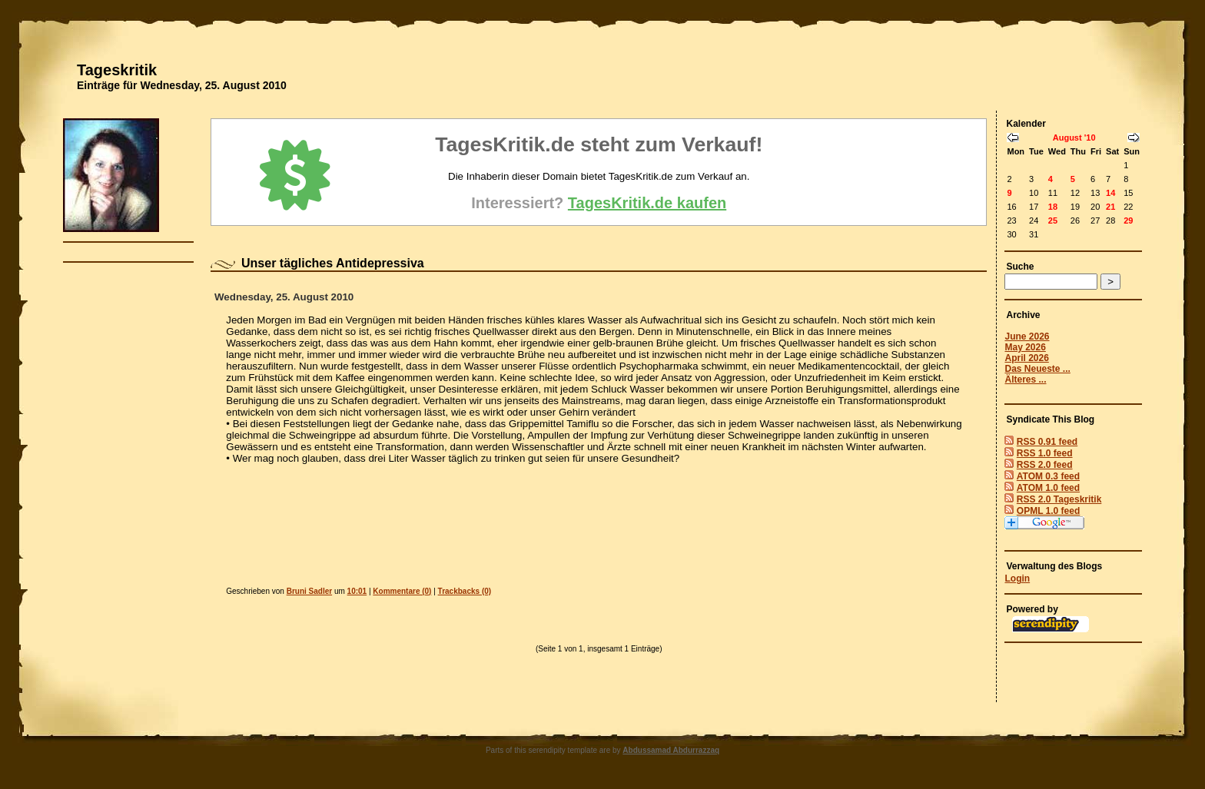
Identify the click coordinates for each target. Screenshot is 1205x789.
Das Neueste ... (1037, 368)
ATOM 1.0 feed (1048, 487)
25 (1052, 220)
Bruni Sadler (309, 591)
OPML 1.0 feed (1048, 511)
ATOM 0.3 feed (1048, 476)
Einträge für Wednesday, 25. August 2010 (182, 85)
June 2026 (1026, 336)
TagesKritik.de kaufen (647, 202)
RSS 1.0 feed (1045, 453)
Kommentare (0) (402, 591)
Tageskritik (117, 69)
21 (1110, 206)
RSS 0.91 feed (1047, 441)
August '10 (1074, 137)
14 (1110, 192)
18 (1052, 206)
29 (1128, 220)
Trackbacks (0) (465, 591)
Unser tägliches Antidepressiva (332, 263)
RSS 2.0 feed (1045, 464)
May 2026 (1024, 347)
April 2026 (1026, 358)
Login (1017, 578)
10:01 (357, 591)
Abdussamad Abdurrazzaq (670, 750)
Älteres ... (1025, 379)
